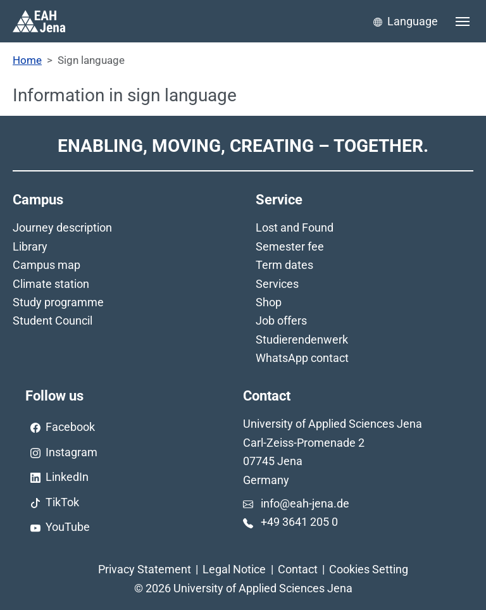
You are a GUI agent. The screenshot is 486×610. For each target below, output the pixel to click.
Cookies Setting (368, 569)
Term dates (284, 264)
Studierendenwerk (302, 339)
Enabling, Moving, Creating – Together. (243, 145)
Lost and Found (294, 227)
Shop (269, 302)
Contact (298, 569)
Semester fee (290, 246)
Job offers (281, 320)
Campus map (46, 264)
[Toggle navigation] (462, 21)
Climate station (51, 283)
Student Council (52, 320)
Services (277, 283)
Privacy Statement (144, 569)
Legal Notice (234, 569)
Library (30, 246)
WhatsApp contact (302, 357)
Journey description (62, 227)
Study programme (58, 302)
